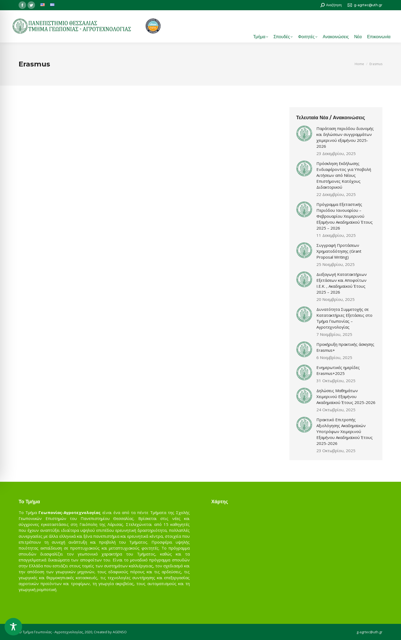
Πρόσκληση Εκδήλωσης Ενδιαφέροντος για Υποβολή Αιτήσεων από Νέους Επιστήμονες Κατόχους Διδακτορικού (343, 175)
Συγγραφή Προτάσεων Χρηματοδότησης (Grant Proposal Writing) (338, 251)
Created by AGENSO (110, 632)
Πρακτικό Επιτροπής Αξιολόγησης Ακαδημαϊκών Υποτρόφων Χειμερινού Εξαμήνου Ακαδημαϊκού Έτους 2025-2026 (344, 431)
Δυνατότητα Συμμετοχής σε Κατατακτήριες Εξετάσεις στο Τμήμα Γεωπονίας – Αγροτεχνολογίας (344, 318)
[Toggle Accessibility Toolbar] (13, 626)
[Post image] (304, 133)
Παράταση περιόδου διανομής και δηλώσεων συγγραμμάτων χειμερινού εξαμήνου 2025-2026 (345, 137)
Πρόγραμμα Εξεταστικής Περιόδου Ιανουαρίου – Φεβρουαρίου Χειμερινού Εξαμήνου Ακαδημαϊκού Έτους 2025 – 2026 (344, 216)
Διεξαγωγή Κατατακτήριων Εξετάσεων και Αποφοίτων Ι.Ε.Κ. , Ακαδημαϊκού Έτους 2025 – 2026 (341, 283)
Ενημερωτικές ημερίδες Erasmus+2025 (338, 370)
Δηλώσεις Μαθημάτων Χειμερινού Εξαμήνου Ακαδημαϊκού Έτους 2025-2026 (345, 396)
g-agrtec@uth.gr (369, 632)
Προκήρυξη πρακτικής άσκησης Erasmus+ (345, 347)
